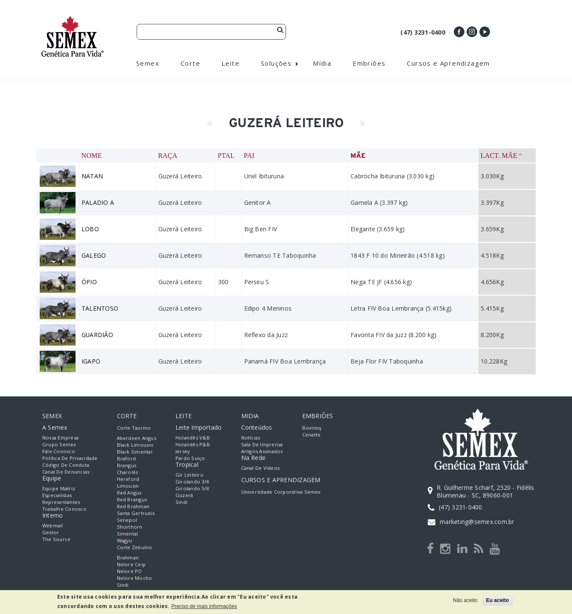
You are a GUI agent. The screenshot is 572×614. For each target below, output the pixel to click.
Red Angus (129, 492)
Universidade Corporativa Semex (281, 492)
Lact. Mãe (501, 155)
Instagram (472, 31)
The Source (56, 539)
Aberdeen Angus (136, 438)
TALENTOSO (100, 308)
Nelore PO (129, 571)
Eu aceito (497, 600)
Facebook (459, 31)
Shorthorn (130, 527)
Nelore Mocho (134, 578)
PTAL (226, 155)
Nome (92, 155)
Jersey (182, 451)
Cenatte (311, 434)
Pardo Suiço (190, 458)
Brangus (127, 465)
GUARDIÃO (98, 335)
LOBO (90, 229)
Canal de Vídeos (260, 468)
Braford (126, 458)
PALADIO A (98, 202)
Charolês (127, 472)
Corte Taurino (134, 428)
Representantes (61, 502)
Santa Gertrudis (136, 513)
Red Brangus (132, 499)
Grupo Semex (59, 444)
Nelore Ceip (131, 564)
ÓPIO (89, 282)
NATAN (92, 176)
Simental (127, 533)
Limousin (128, 486)
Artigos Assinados (262, 451)
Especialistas (57, 495)
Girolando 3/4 (192, 481)
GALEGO (94, 255)
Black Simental (134, 451)
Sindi (123, 585)
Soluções (276, 63)
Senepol (127, 520)
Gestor (50, 532)
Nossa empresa (60, 437)
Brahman (128, 557)
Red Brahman (133, 506)
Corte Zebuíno (134, 547)
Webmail (52, 525)
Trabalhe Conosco (64, 509)
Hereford (128, 479)
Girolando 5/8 (192, 488)
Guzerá (184, 495)
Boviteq (311, 428)
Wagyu (124, 540)
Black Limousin (135, 445)
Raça (167, 155)
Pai (249, 155)
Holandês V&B (192, 437)
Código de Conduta (65, 465)
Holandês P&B (192, 444)
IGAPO (91, 361)
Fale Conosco (58, 451)
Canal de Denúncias (65, 472)
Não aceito (465, 600)
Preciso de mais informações (204, 606)
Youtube (484, 31)
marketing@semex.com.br (477, 522)
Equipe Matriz (58, 488)
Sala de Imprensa (262, 444)
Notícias (250, 437)
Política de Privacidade (70, 458)
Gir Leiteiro (189, 474)
